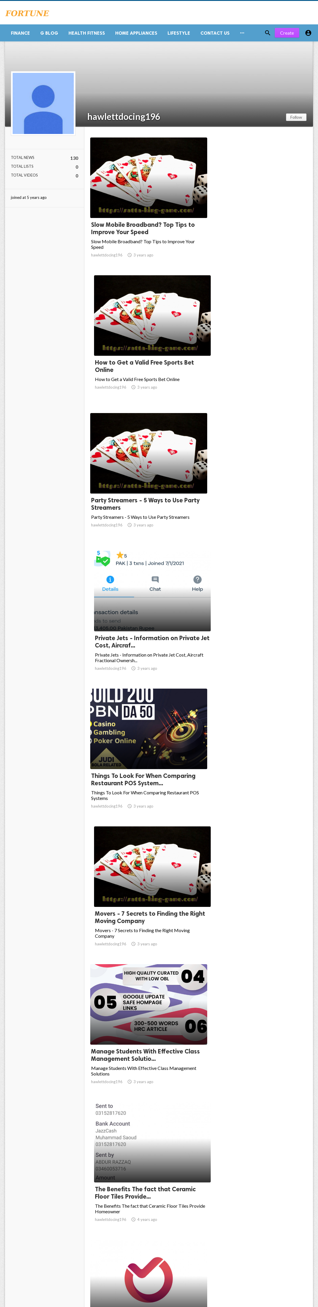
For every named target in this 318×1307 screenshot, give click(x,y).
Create (287, 35)
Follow (296, 119)
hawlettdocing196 (123, 118)
